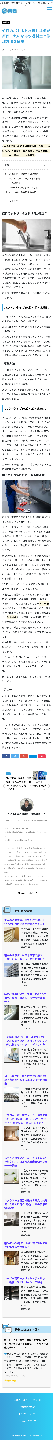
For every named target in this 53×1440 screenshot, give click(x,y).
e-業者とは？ (20, 1400)
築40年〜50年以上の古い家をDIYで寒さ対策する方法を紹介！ (25, 1245)
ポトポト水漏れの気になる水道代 (22, 192)
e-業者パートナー (27, 1420)
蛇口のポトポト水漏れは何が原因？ (23, 174)
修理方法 (15, 183)
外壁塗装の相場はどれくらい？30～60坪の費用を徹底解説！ (37, 783)
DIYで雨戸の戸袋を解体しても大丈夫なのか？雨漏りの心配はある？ (16, 783)
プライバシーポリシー (27, 1413)
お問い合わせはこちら (26, 893)
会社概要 (36, 1400)
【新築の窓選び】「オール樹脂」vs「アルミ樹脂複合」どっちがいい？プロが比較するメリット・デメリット (25, 1040)
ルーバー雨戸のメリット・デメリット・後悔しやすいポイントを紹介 (24, 1280)
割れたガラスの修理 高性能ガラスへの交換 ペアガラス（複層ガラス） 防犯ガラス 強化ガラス (27, 1343)
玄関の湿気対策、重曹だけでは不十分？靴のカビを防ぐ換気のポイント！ (25, 922)
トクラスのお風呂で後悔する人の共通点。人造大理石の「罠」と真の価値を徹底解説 (25, 1204)
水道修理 (6, 22)
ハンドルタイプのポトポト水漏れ (26, 178)
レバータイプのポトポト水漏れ (24, 187)
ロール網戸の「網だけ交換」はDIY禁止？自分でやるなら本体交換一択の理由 (25, 1079)
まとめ (14, 201)
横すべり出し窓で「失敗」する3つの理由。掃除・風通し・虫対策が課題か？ (25, 998)
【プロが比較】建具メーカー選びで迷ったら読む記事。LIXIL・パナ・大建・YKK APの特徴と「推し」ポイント (26, 1118)
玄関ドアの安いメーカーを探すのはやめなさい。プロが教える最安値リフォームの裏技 (25, 1161)
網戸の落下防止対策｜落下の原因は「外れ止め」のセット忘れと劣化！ (24, 957)
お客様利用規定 (27, 1406)
